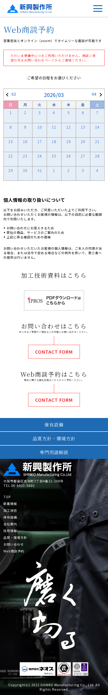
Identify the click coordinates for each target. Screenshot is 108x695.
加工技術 (10, 510)
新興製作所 (19, 7)
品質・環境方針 (15, 537)
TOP (7, 497)
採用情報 (10, 530)
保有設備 (10, 517)
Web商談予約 (13, 551)
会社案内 (10, 524)
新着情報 (10, 503)
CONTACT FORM (54, 351)
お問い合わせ (13, 544)
